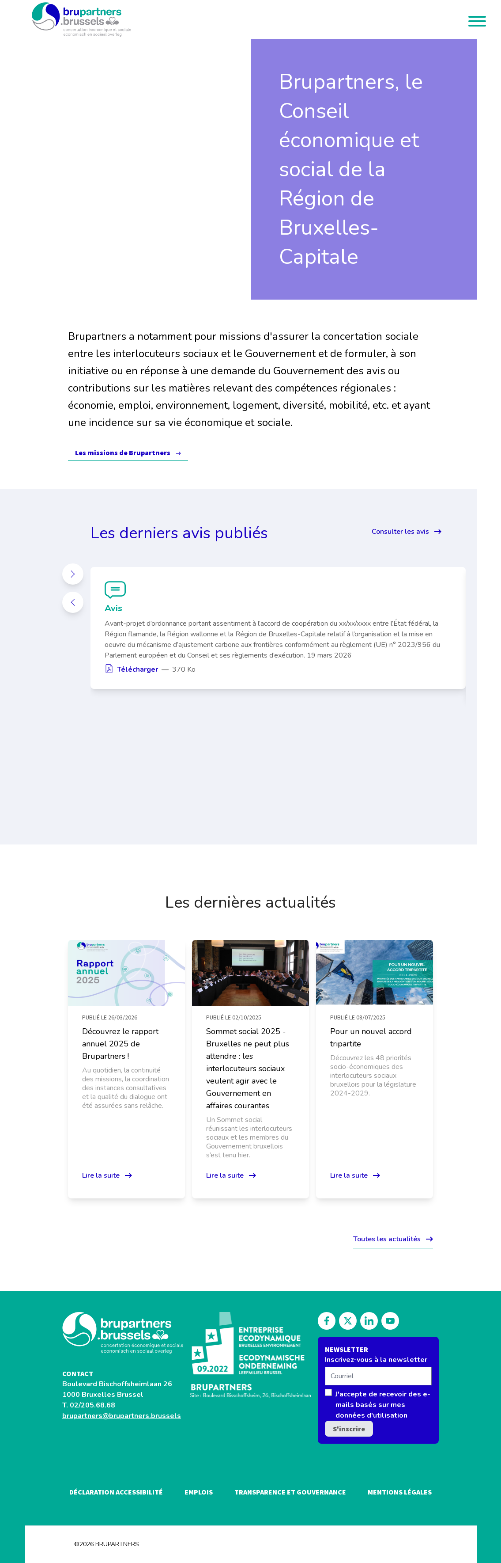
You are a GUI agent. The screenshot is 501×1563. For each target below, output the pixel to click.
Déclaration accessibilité (116, 1491)
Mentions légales (400, 1491)
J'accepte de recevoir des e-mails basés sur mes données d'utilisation (382, 1404)
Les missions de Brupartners (122, 452)
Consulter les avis (406, 531)
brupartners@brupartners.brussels (121, 1416)
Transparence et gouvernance (290, 1491)
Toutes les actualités (393, 1239)
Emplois (199, 1491)
